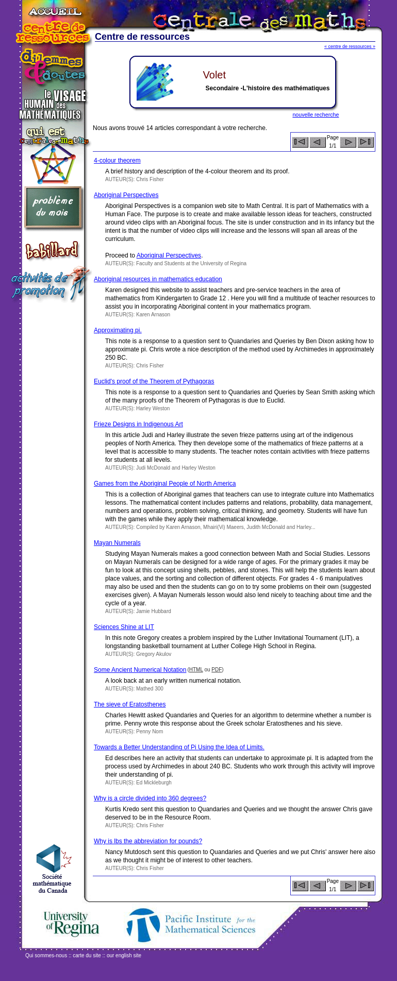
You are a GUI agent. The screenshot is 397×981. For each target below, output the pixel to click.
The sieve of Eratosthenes (130, 704)
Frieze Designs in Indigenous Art (138, 424)
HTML (196, 669)
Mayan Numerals (117, 542)
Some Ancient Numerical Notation (140, 669)
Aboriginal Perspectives (126, 195)
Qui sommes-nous (46, 955)
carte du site (87, 955)
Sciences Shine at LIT (124, 627)
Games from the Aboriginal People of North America (165, 483)
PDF (216, 669)
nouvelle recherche (315, 114)
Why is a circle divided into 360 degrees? (150, 798)
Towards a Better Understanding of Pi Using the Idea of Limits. (179, 747)
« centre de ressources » (349, 46)
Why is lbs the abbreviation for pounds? (148, 841)
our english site (124, 955)
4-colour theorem (117, 160)
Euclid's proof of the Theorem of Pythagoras (154, 381)
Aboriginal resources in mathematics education (158, 279)
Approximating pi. (118, 330)
